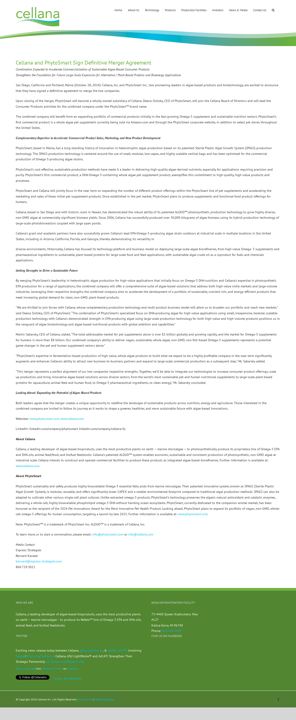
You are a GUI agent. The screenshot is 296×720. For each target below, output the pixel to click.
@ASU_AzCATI (117, 650)
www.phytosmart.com (44, 419)
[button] (273, 10)
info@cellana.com (140, 534)
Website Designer (104, 699)
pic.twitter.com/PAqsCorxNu (65, 662)
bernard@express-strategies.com (39, 561)
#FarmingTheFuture (41, 656)
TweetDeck (73, 668)
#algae (20, 656)
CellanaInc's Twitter (52, 668)
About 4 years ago (25, 668)
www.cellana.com (72, 419)
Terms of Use (85, 699)
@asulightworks (91, 650)
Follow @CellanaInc (67, 678)
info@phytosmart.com (107, 534)
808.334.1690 (172, 631)
